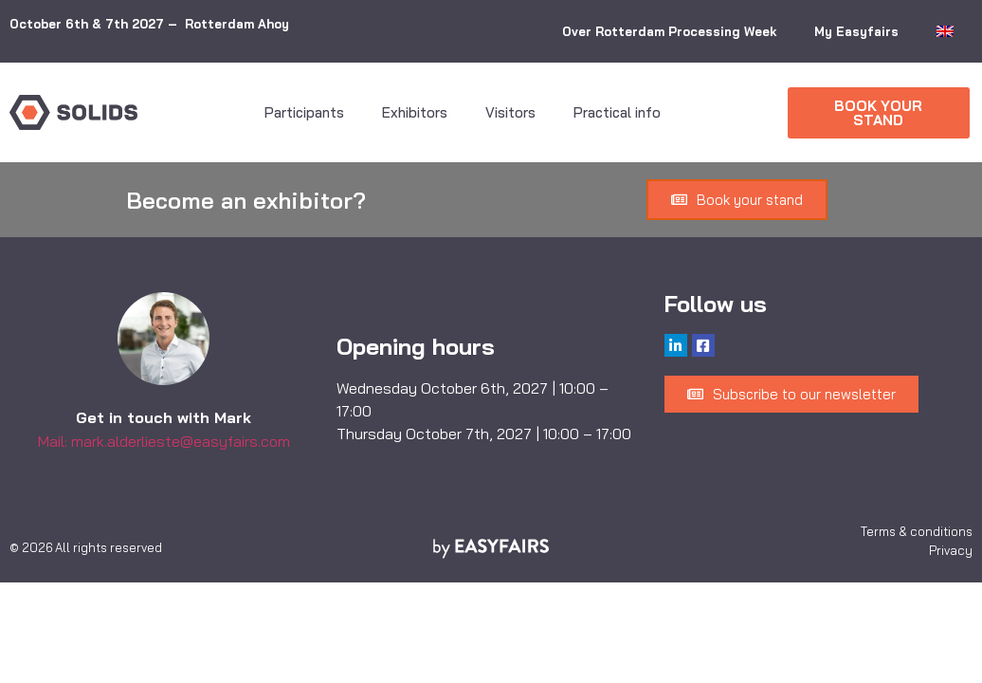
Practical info (617, 112)
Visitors (510, 112)
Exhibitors (414, 112)
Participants (304, 112)
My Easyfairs (856, 31)
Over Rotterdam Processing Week (669, 31)
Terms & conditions (917, 531)
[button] (879, 112)
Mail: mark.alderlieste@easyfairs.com (164, 441)
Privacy (951, 550)
